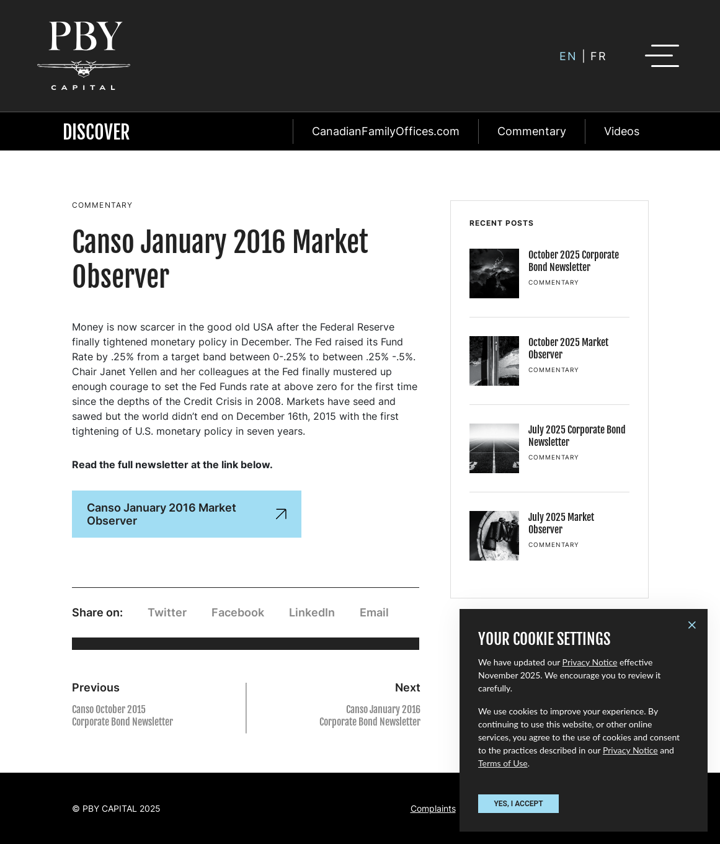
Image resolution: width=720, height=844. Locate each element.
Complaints (433, 808)
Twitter (167, 612)
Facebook (237, 612)
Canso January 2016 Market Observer (187, 514)
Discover (96, 132)
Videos (621, 131)
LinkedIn (312, 612)
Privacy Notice (590, 662)
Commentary (531, 131)
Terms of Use (503, 763)
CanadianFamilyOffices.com (386, 131)
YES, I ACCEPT (518, 803)
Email (374, 612)
